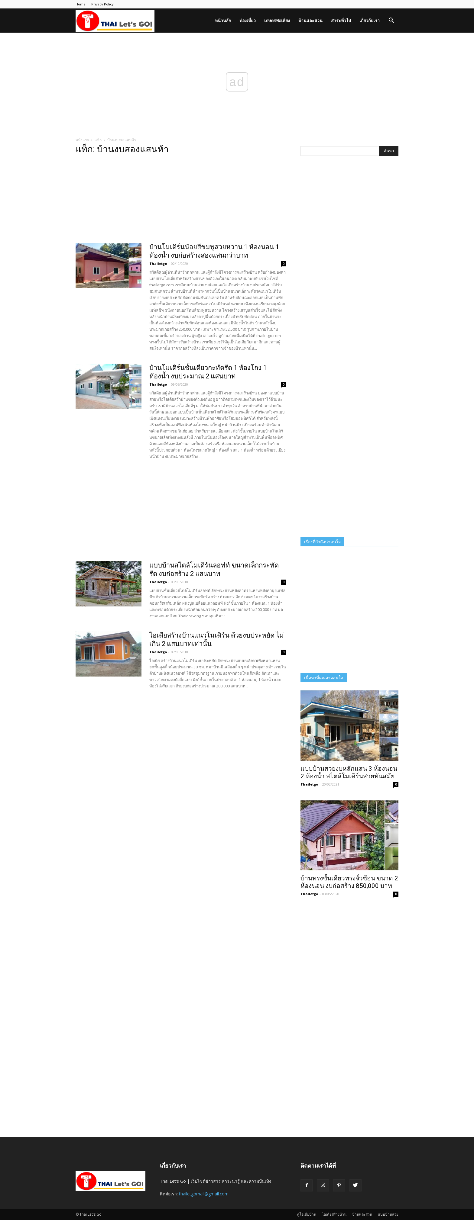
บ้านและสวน (310, 20)
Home (81, 4)
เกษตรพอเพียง (277, 20)
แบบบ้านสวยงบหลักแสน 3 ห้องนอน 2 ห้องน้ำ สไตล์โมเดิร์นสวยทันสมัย (348, 772)
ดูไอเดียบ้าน (306, 1214)
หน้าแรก (82, 140)
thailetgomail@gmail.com (204, 1194)
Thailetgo (158, 263)
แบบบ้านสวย (388, 1214)
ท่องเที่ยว (247, 20)
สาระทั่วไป (341, 20)
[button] (391, 21)
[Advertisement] (181, 200)
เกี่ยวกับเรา (369, 20)
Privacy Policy (102, 4)
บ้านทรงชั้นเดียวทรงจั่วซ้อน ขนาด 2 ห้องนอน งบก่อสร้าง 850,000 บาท (349, 882)
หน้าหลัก (223, 20)
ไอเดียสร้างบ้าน (334, 1214)
